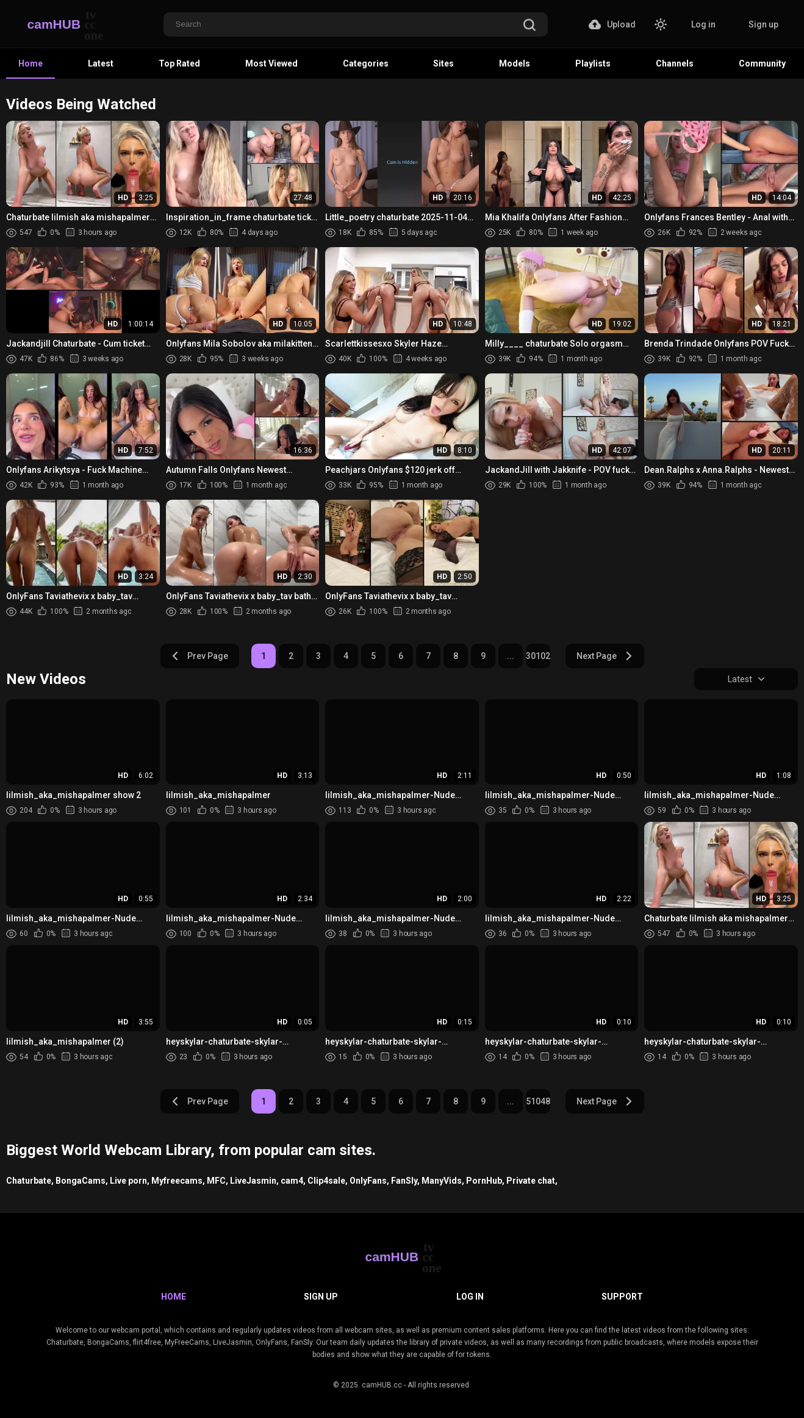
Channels (675, 63)
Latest (100, 63)
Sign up (763, 24)
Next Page (604, 656)
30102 (538, 656)
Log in (703, 24)
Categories (366, 63)
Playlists (593, 63)
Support (622, 1296)
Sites (443, 63)
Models (514, 63)
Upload (612, 24)
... (510, 656)
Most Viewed (271, 63)
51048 (538, 1101)
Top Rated (179, 63)
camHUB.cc (382, 1385)
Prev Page (199, 656)
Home (30, 63)
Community (762, 63)
